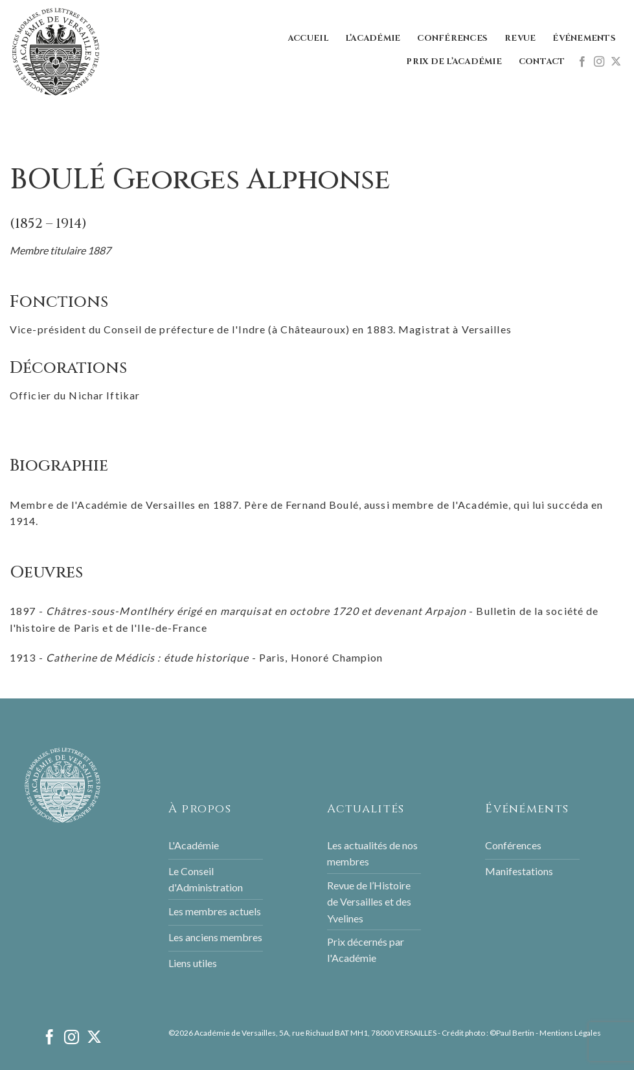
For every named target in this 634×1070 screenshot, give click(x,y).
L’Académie (373, 38)
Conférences (452, 38)
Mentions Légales (570, 1033)
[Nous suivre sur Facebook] (582, 62)
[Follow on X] (616, 62)
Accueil (308, 38)
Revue (520, 38)
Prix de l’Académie (454, 61)
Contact (542, 61)
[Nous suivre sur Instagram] (599, 62)
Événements (584, 38)
